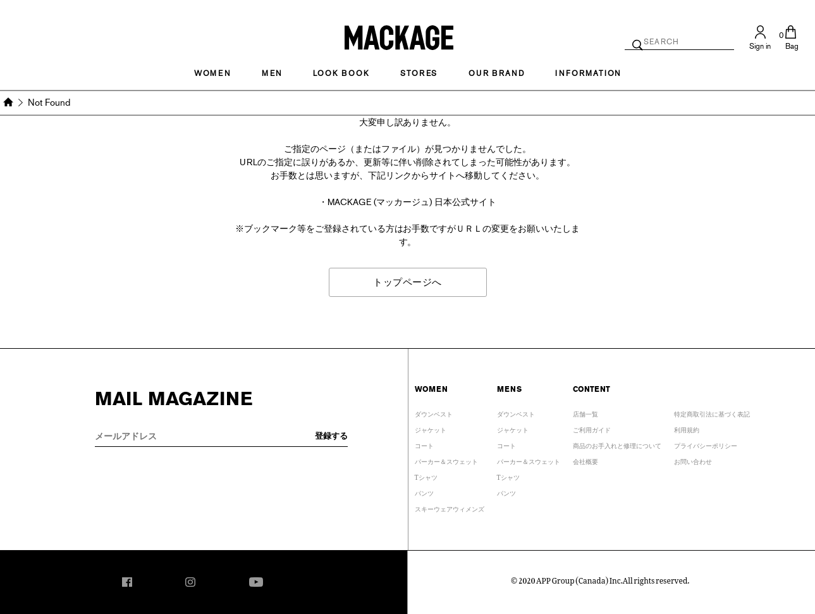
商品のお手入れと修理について (617, 444)
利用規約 (686, 428)
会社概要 (585, 460)
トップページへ (407, 282)
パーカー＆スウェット (446, 460)
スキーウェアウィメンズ (449, 507)
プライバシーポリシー (705, 444)
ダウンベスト (434, 412)
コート (424, 444)
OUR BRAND (496, 73)
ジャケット (430, 428)
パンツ (424, 491)
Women (212, 73)
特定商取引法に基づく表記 (712, 412)
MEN (272, 73)
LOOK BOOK (341, 73)
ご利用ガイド (592, 428)
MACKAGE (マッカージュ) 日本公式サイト (412, 202)
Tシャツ (426, 476)
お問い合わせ (693, 460)
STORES (419, 73)
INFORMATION (588, 73)
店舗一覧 (585, 412)
